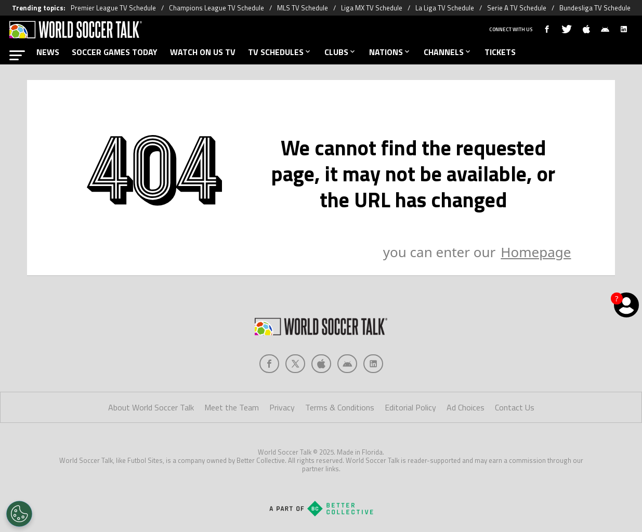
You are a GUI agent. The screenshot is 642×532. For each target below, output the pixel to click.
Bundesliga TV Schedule (595, 8)
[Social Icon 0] (269, 364)
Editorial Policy (410, 407)
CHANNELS (448, 52)
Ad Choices (465, 407)
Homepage (536, 252)
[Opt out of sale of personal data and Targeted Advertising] (19, 514)
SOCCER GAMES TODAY (115, 52)
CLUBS (340, 52)
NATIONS (390, 52)
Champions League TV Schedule (216, 8)
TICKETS (500, 52)
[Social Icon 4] (373, 364)
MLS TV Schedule (302, 8)
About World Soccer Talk (151, 407)
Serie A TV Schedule (516, 8)
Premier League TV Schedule (113, 8)
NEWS (47, 52)
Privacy (282, 407)
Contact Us (514, 407)
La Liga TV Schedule (444, 8)
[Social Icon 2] (321, 364)
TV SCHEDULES (280, 52)
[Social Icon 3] (347, 364)
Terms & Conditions (339, 407)
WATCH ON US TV (202, 52)
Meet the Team (231, 407)
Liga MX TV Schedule (371, 8)
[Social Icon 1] (295, 364)
